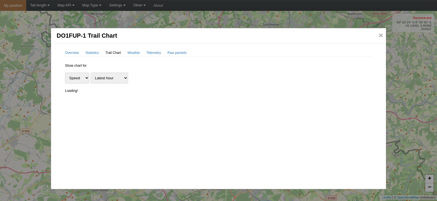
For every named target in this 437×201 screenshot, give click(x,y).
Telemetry (154, 53)
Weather (133, 53)
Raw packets (177, 53)
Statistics (92, 53)
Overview (72, 53)
